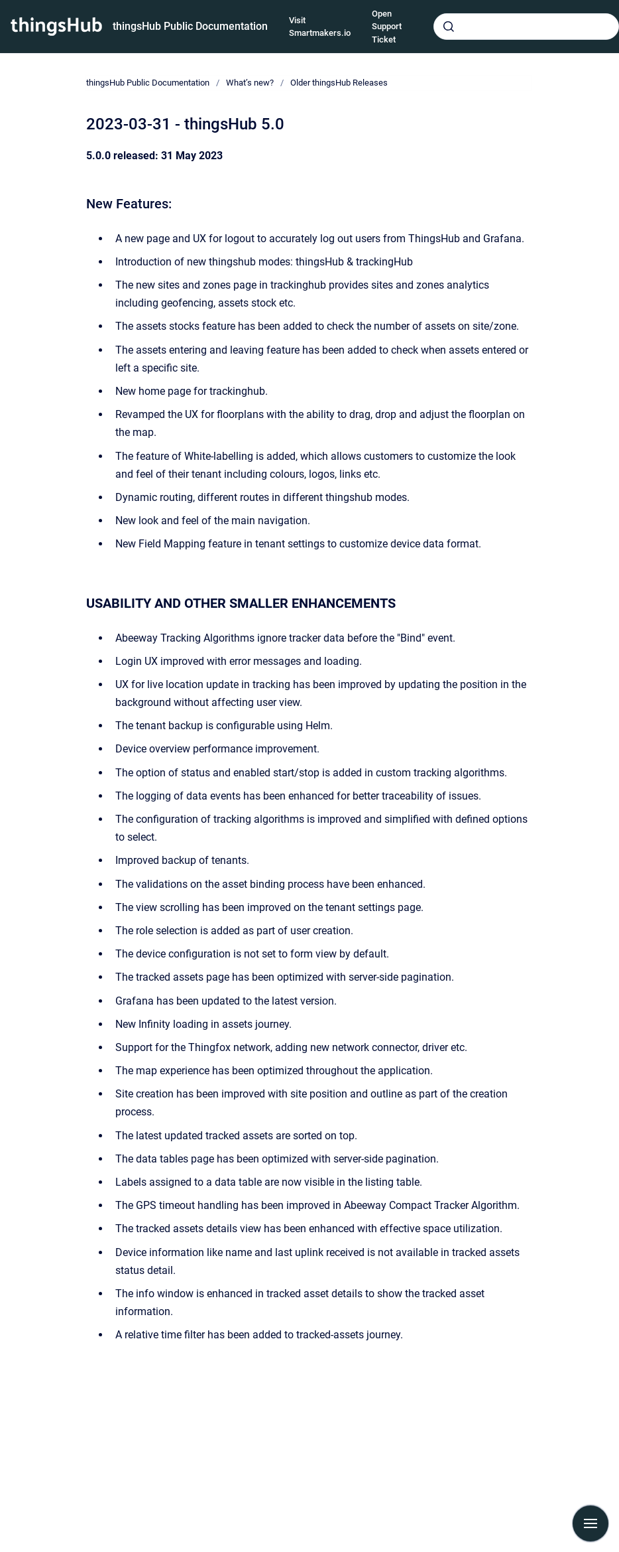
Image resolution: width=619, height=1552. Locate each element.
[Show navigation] (590, 1523)
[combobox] (526, 26)
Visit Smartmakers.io (320, 26)
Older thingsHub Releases (339, 83)
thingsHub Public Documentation (190, 26)
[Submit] (448, 26)
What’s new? (250, 83)
